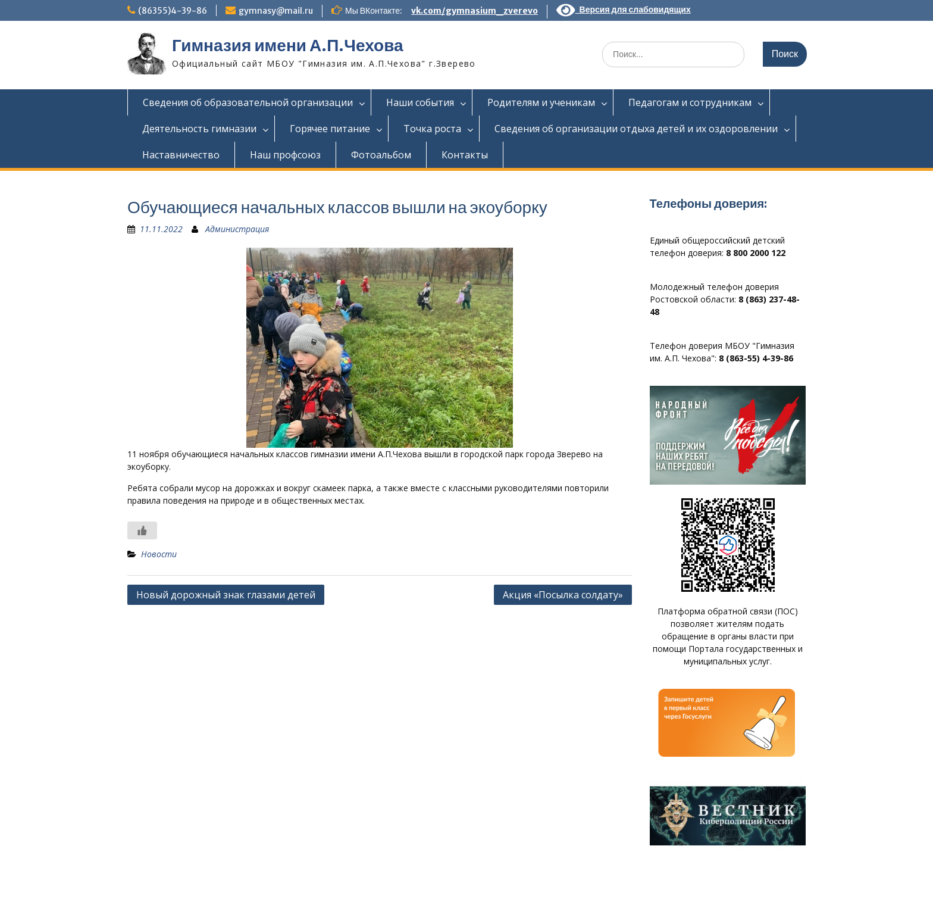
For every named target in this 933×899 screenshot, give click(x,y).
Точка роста (432, 128)
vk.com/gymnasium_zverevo (474, 10)
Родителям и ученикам (541, 102)
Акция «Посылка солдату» (563, 594)
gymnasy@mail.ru (276, 10)
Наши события (420, 102)
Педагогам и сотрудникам (690, 102)
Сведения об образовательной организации (248, 102)
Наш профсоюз (285, 154)
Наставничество (181, 154)
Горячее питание (330, 128)
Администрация (237, 229)
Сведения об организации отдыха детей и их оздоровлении (636, 128)
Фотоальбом (381, 154)
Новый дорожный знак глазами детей (225, 594)
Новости (159, 554)
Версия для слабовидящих (623, 9)
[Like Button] (142, 530)
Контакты (465, 154)
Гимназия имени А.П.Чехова (287, 45)
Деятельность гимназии (199, 128)
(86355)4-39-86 (172, 10)
